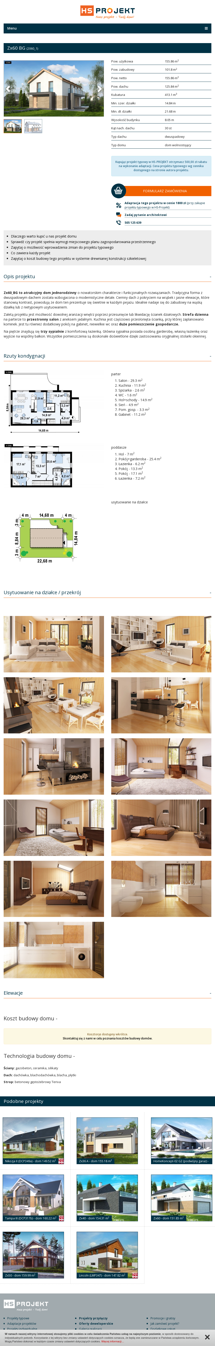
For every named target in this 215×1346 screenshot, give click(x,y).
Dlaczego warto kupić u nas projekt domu (44, 236)
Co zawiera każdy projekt (30, 253)
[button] (8, 89)
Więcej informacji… (112, 1341)
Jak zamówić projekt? (165, 1324)
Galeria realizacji (90, 1329)
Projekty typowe (18, 1318)
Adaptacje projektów (21, 1324)
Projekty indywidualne (22, 1329)
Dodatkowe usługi (163, 1329)
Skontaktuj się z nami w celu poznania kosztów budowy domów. (107, 1038)
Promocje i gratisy (163, 1318)
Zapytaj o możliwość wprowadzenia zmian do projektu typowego (62, 247)
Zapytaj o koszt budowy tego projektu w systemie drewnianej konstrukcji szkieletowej (78, 258)
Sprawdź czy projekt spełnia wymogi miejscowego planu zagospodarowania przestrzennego (83, 241)
